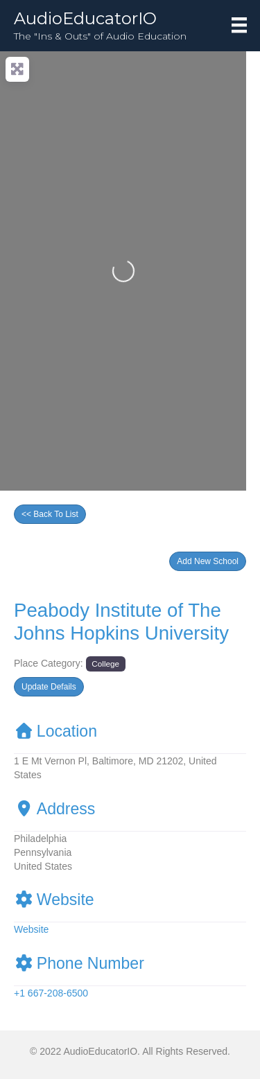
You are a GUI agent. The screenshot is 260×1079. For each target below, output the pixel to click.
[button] (207, 561)
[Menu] (239, 25)
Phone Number (79, 963)
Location (55, 731)
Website (54, 900)
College (105, 663)
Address (54, 809)
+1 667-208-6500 (51, 993)
